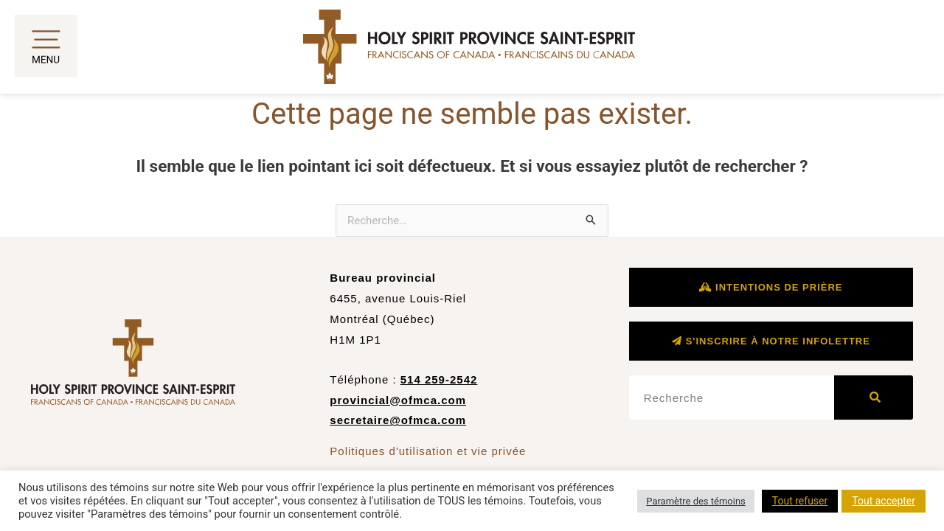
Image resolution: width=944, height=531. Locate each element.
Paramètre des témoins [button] (696, 501)
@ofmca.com (427, 420)
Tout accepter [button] (883, 501)
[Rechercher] (873, 397)
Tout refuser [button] (799, 501)
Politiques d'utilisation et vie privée (428, 451)
